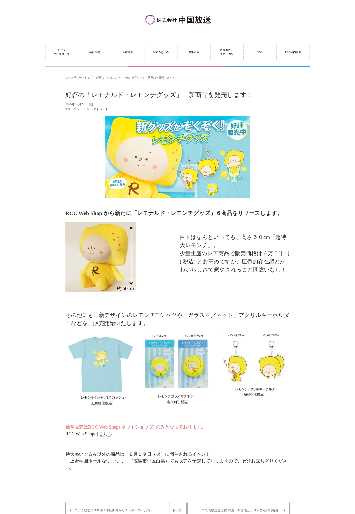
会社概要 (94, 52)
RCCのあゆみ (161, 52)
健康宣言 (193, 52)
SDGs (260, 52)
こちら (105, 433)
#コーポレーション (78, 109)
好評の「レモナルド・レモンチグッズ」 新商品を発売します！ (135, 77)
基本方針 (127, 52)
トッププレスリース (61, 52)
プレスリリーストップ (79, 77)
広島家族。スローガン (227, 52)
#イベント (101, 109)
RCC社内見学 (293, 52)
